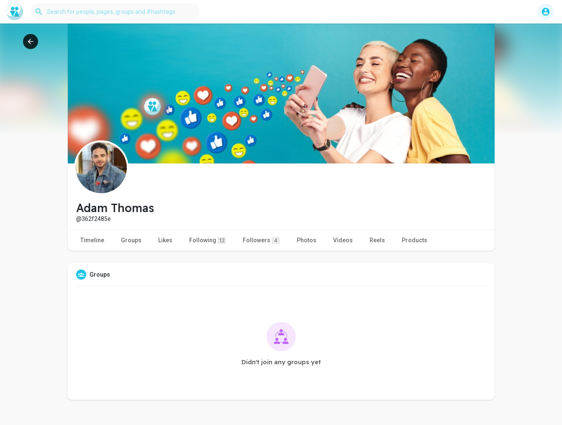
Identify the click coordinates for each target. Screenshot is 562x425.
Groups (131, 240)
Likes (165, 240)
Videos (343, 240)
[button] (115, 11)
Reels (377, 240)
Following (207, 240)
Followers (261, 240)
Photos (306, 240)
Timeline (92, 240)
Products (414, 240)
